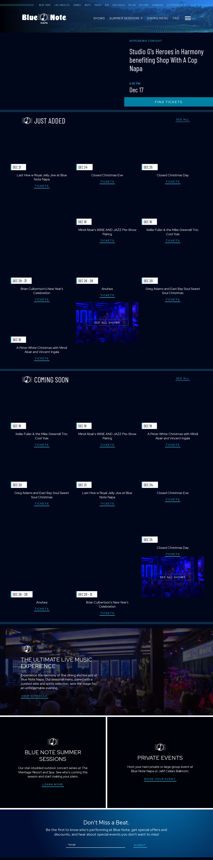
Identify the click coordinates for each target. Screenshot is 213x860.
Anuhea (106, 290)
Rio (107, 5)
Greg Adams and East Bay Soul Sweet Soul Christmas (172, 292)
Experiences (175, 5)
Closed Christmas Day (172, 175)
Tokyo (97, 5)
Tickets (41, 186)
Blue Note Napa (44, 19)
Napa (88, 5)
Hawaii (77, 5)
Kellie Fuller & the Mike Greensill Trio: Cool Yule (172, 232)
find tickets (169, 102)
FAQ (176, 18)
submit (140, 847)
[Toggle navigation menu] (188, 18)
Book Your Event (160, 781)
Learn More (52, 787)
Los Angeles (62, 5)
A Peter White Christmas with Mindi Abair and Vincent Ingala (40, 351)
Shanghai (157, 5)
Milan (132, 5)
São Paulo (119, 5)
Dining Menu (157, 18)
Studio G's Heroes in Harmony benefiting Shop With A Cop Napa (164, 59)
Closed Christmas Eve (106, 175)
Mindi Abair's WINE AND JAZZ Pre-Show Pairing (106, 232)
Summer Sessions (124, 18)
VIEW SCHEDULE (34, 698)
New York (45, 5)
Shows (99, 18)
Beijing (144, 5)
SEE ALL (182, 119)
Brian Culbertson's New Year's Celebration (40, 292)
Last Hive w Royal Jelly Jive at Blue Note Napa (40, 177)
